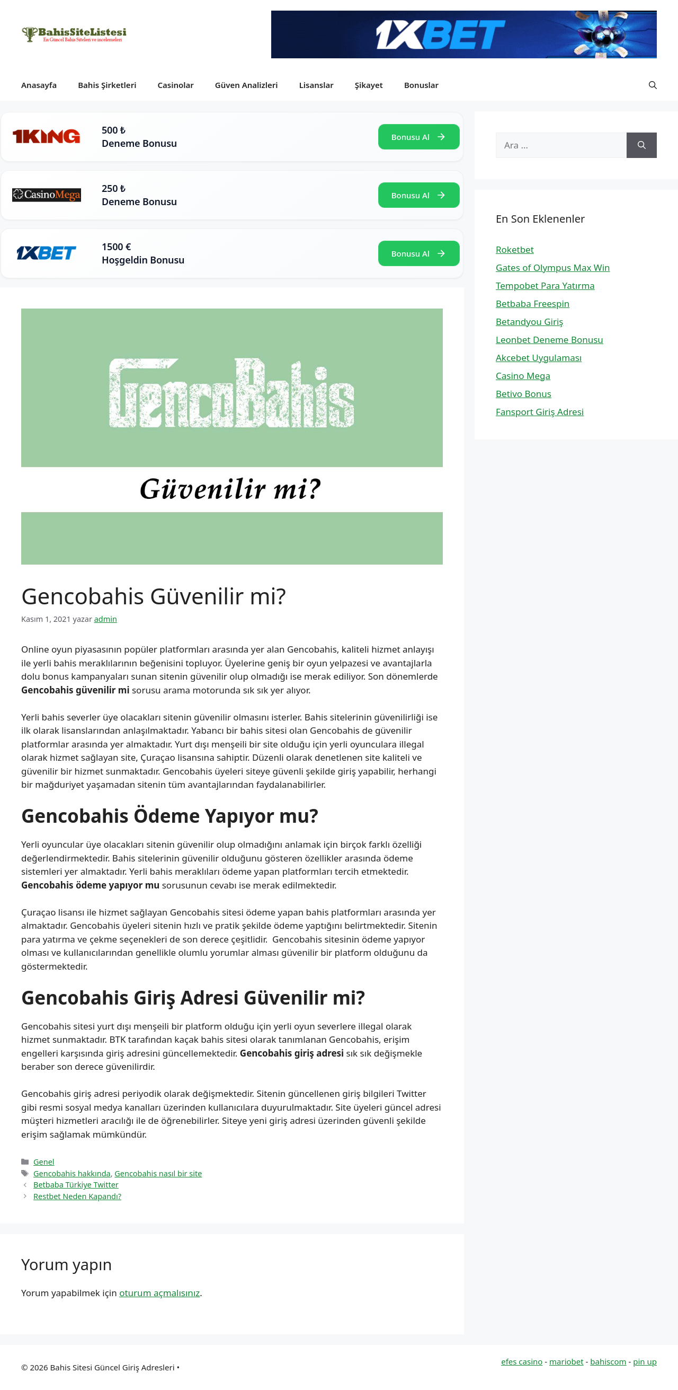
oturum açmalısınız (159, 1293)
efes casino (521, 1361)
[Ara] (642, 145)
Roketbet (515, 249)
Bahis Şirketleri (107, 85)
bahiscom (608, 1361)
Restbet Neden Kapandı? (77, 1196)
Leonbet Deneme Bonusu (549, 339)
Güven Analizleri (246, 85)
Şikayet (369, 85)
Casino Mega (523, 376)
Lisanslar (316, 85)
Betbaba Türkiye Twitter (76, 1185)
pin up (645, 1361)
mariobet (566, 1361)
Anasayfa (39, 85)
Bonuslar (421, 85)
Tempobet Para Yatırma (545, 285)
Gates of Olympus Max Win (553, 267)
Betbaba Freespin (532, 303)
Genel (43, 1162)
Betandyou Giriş (529, 321)
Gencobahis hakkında (72, 1173)
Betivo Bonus (523, 394)
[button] (652, 85)
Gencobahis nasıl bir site (158, 1173)
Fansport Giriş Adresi (540, 412)
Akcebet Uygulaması (539, 357)
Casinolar (175, 85)
